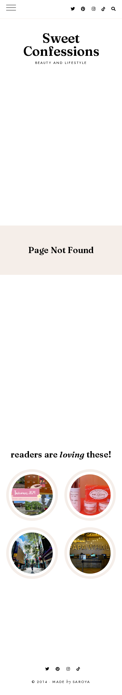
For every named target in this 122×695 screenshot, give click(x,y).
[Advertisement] (61, 139)
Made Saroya (71, 682)
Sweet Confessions (61, 44)
